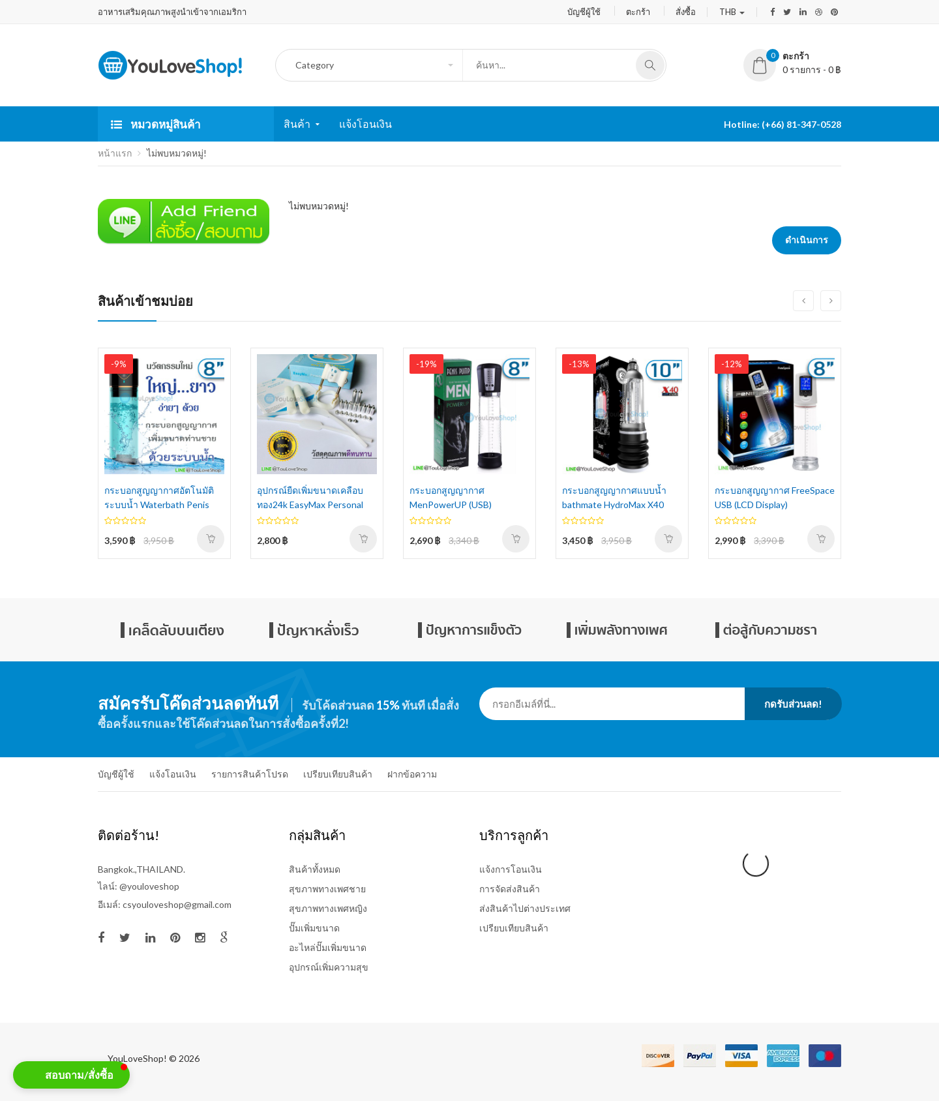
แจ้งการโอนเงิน (510, 869)
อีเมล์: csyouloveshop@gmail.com (164, 904)
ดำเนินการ (806, 239)
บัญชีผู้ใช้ (584, 12)
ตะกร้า (638, 12)
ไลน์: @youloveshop (138, 886)
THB (732, 12)
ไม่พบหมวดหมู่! (177, 152)
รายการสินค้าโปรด (249, 773)
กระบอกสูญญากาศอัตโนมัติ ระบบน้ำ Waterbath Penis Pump (159, 505)
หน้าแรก (115, 152)
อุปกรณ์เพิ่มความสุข (328, 967)
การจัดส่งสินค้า (509, 888)
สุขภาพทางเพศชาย (327, 888)
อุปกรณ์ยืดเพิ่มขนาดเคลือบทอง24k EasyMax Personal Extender (310, 505)
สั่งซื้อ (686, 12)
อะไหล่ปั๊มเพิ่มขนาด (327, 947)
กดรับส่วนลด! (793, 704)
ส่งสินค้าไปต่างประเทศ (525, 908)
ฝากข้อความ (412, 773)
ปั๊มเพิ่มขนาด (314, 927)
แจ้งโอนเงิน (172, 773)
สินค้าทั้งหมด (314, 869)
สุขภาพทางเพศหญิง (328, 908)
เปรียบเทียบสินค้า (337, 773)
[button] (71, 1075)
